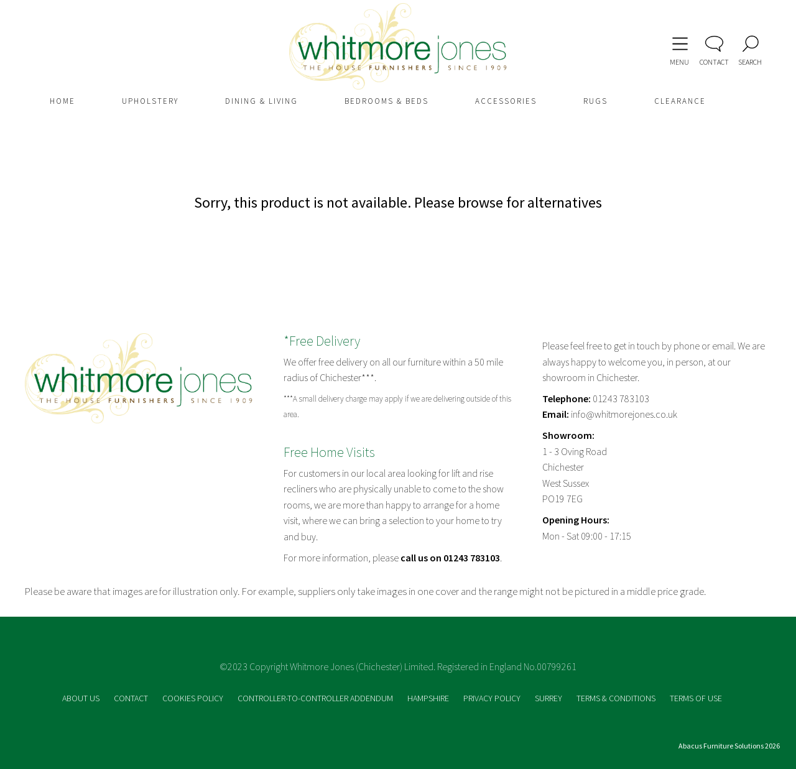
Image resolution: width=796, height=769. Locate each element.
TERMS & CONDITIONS (616, 698)
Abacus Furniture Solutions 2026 (729, 745)
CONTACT (132, 698)
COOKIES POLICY (193, 698)
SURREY (549, 698)
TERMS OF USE (696, 698)
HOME (62, 101)
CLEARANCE (680, 101)
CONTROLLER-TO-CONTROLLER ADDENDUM (316, 698)
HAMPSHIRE (429, 698)
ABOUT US (81, 698)
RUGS (595, 101)
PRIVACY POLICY (492, 698)
